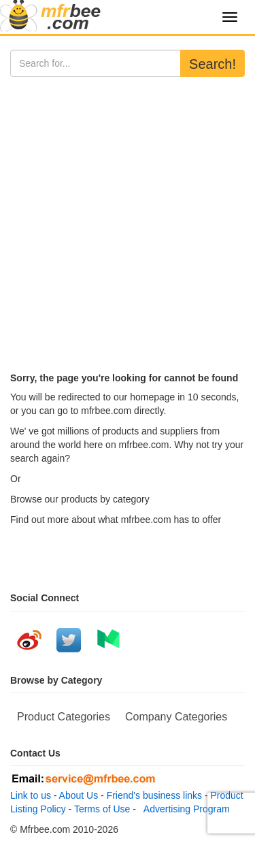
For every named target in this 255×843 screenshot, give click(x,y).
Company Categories (176, 716)
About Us (79, 795)
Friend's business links (154, 795)
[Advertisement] (127, 211)
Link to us (30, 795)
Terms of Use (102, 809)
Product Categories (63, 716)
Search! (212, 64)
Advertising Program (184, 809)
